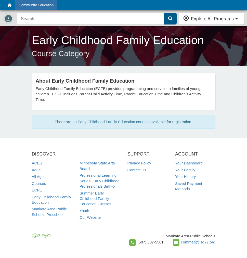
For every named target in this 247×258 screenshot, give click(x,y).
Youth (84, 211)
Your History (185, 176)
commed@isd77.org (198, 242)
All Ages (39, 176)
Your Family (185, 170)
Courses (39, 183)
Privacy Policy (139, 163)
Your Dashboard (189, 163)
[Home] (9, 5)
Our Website (90, 217)
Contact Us (136, 170)
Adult (36, 170)
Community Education (36, 5)
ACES (37, 163)
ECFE (37, 190)
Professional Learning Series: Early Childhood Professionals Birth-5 (100, 180)
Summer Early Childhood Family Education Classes (95, 198)
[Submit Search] (170, 18)
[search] (90, 18)
